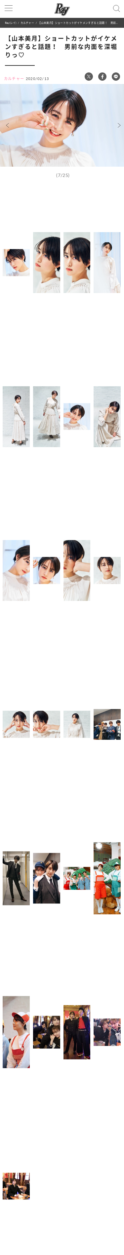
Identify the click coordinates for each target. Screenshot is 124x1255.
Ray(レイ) (10, 22)
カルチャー (27, 22)
